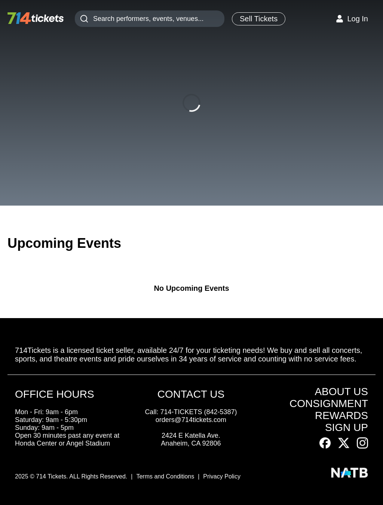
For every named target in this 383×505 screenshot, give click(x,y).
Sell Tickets (259, 19)
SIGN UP (346, 427)
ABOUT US (341, 391)
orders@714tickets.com (191, 420)
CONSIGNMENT (328, 403)
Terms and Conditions (165, 476)
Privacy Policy (221, 476)
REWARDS (341, 415)
